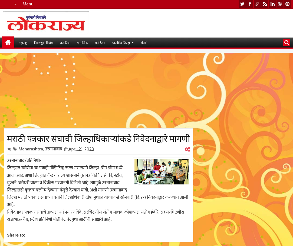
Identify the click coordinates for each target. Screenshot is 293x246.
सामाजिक (82, 42)
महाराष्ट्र (23, 42)
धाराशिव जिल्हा (121, 42)
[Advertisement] (98, 90)
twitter (242, 4)
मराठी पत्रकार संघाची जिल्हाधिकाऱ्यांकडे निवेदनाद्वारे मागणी (98, 137)
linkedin (272, 4)
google (257, 4)
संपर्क (144, 42)
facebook (249, 4)
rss (264, 4)
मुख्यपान (8, 42)
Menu (28, 4)
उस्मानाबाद (53, 149)
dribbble (280, 4)
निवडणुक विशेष (43, 42)
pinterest (287, 4)
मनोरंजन (100, 42)
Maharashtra (30, 149)
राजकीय (65, 42)
